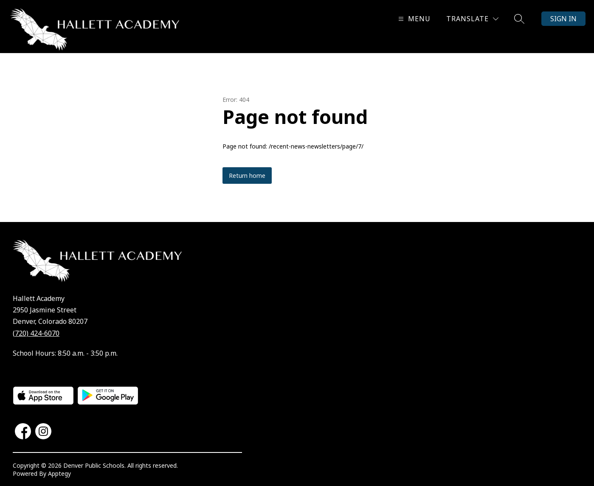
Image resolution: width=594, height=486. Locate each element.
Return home (247, 175)
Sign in (563, 18)
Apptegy (59, 473)
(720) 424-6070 (36, 333)
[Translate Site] (472, 19)
